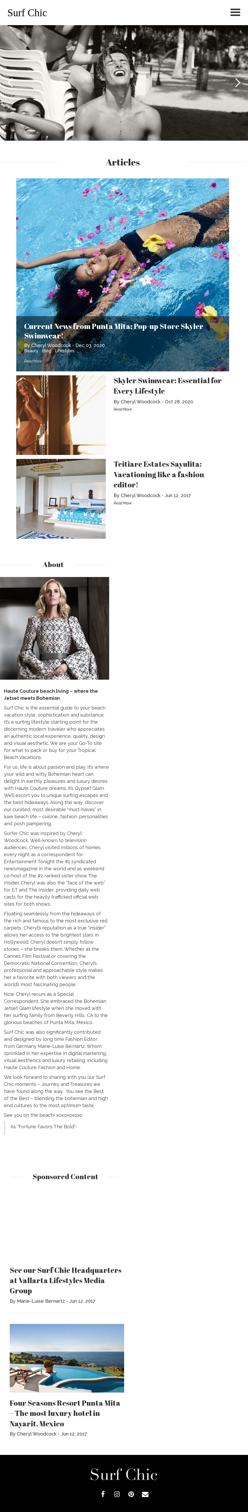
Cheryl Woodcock (51, 345)
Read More (33, 361)
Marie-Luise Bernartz (41, 1301)
